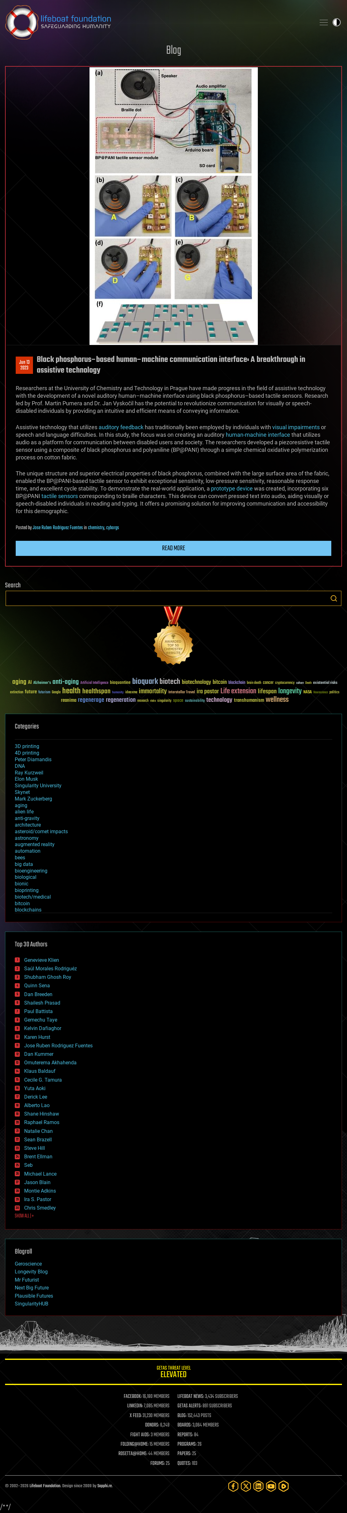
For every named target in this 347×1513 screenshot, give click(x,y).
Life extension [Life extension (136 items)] (238, 691)
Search (333, 598)
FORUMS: (157, 1464)
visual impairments (296, 427)
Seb (28, 1165)
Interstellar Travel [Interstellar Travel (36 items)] (181, 692)
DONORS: (152, 1425)
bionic (21, 884)
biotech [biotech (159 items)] (170, 682)
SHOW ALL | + (24, 1216)
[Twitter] (246, 1486)
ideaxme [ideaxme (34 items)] (131, 692)
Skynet (22, 792)
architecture (28, 825)
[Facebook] (233, 1486)
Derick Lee (35, 1097)
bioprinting (27, 890)
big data (24, 864)
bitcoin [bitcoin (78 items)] (220, 682)
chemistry (96, 528)
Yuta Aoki (35, 1088)
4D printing (27, 753)
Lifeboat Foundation (45, 1486)
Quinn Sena (37, 986)
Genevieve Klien (41, 960)
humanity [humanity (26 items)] (118, 693)
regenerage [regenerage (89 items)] (91, 700)
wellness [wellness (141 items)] (277, 700)
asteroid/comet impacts (41, 831)
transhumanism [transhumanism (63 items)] (249, 700)
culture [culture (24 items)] (300, 683)
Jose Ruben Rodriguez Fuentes (58, 528)
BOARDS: (184, 1425)
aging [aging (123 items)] (19, 682)
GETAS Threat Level (173, 1373)
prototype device (232, 488)
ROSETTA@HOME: (132, 1454)
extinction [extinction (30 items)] (16, 692)
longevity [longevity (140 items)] (290, 691)
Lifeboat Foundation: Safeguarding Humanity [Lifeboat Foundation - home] (158, 22)
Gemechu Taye (40, 1020)
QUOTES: (184, 1464)
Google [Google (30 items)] (56, 692)
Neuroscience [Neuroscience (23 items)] (320, 693)
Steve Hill (34, 1148)
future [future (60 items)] (31, 692)
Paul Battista (38, 1011)
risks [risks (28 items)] (153, 701)
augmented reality (35, 844)
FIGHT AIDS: (140, 1435)
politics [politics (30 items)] (334, 692)
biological (25, 877)
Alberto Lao (37, 1105)
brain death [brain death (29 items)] (254, 683)
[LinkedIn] (258, 1486)
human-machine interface (258, 434)
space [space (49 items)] (178, 700)
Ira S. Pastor (37, 1199)
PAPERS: (184, 1454)
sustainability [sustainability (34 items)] (195, 701)
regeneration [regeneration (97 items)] (121, 700)
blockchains (28, 910)
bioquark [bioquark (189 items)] (145, 681)
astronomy (27, 838)
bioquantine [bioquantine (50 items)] (120, 682)
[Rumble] (284, 1486)
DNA (20, 766)
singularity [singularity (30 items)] (164, 701)
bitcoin (22, 903)
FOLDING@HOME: (135, 1444)
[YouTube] (271, 1486)
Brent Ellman (38, 1157)
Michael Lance (40, 1174)
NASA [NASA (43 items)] (307, 692)
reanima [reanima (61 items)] (68, 700)
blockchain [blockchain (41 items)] (236, 682)
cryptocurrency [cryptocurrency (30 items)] (285, 683)
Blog (173, 51)
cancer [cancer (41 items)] (268, 682)
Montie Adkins (40, 1191)
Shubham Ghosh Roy (47, 977)
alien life (24, 812)
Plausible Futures (34, 1296)
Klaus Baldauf (40, 1071)
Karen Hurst (37, 1037)
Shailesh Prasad (42, 1003)
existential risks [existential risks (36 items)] (325, 683)
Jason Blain (37, 1182)
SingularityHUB (31, 1304)
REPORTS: (185, 1435)
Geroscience (28, 1264)
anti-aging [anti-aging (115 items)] (65, 682)
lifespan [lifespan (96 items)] (267, 691)
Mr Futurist (27, 1280)
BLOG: (182, 1416)
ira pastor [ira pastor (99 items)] (208, 691)
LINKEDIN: (135, 1406)
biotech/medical (33, 897)
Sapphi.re (104, 1486)
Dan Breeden (38, 994)
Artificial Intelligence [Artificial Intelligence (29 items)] (94, 683)
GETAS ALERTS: (189, 1406)
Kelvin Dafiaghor (42, 1028)
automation (28, 851)
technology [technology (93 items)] (219, 700)
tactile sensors (59, 496)
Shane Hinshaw (41, 1114)
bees (20, 858)
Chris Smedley (40, 1208)
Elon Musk (26, 779)
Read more (173, 548)
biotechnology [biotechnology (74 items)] (196, 682)
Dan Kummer (38, 1054)
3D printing (27, 746)
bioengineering (31, 871)
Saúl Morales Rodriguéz (50, 969)
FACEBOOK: (133, 1397)
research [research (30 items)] (143, 701)
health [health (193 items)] (71, 691)
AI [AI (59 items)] (30, 683)
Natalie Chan (38, 1131)
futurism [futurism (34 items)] (44, 692)
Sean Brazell (38, 1140)
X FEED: (136, 1416)
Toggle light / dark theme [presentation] (337, 22)
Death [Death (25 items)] (308, 683)
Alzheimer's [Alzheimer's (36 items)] (42, 683)
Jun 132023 (24, 365)
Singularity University (38, 786)
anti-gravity (27, 818)
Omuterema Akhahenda (50, 1063)
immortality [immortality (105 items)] (153, 691)
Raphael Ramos (41, 1122)
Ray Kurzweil (29, 773)
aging (21, 805)
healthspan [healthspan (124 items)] (96, 692)
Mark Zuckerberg (33, 799)
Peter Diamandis (33, 759)
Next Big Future (32, 1288)
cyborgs (112, 528)
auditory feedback (121, 427)
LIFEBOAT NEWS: (190, 1397)
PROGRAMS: (187, 1444)
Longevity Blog (31, 1272)
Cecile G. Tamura (43, 1080)
